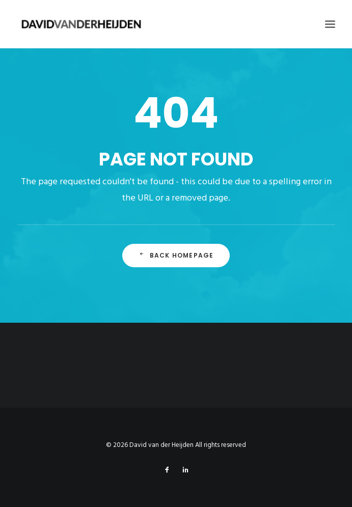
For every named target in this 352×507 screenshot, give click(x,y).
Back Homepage (176, 255)
